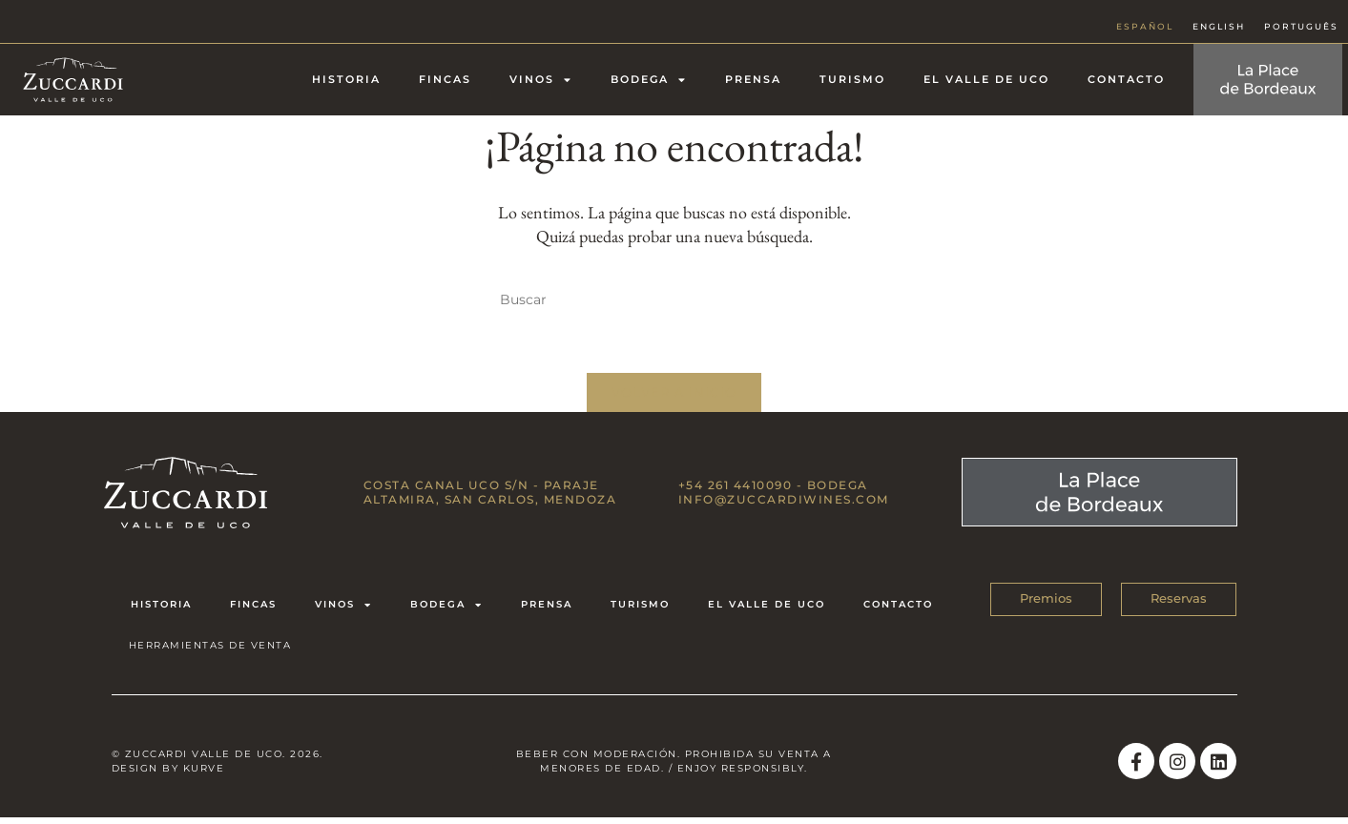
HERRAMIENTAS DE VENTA (210, 650)
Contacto (1126, 79)
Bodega (649, 79)
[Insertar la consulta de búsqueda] (674, 300)
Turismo (852, 79)
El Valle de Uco (986, 79)
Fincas (445, 79)
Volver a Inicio (674, 395)
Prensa (753, 79)
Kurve (204, 774)
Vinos (540, 79)
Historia (346, 79)
